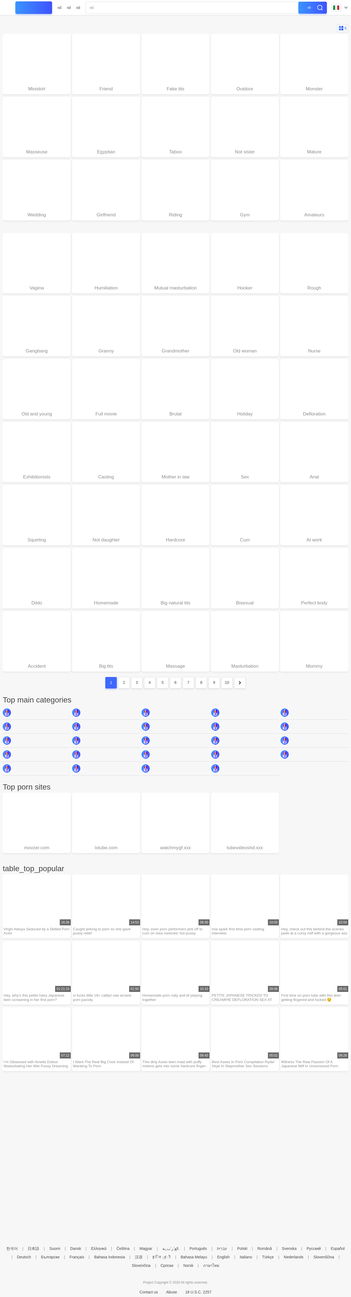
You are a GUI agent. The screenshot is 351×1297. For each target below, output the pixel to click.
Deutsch (24, 1257)
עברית (222, 1248)
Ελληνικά (98, 1248)
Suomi (54, 1248)
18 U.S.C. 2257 (198, 1292)
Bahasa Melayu (194, 1257)
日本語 (33, 1248)
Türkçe (268, 1257)
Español (338, 1248)
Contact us (149, 1292)
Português (198, 1248)
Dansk (75, 1248)
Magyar (146, 1248)
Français (76, 1257)
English (223, 1257)
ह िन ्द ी (161, 1257)
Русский (314, 1248)
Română (264, 1248)
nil (59, 7)
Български (50, 1257)
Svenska (289, 1248)
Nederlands (294, 1257)
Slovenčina (141, 1265)
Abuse (171, 1292)
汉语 (139, 1257)
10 (227, 688)
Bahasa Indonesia (109, 1257)
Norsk (188, 1265)
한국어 (12, 1248)
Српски (167, 1265)
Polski (242, 1248)
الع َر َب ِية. (171, 1248)
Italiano (246, 1257)
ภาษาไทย (211, 1265)
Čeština (123, 1248)
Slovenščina (323, 1257)
